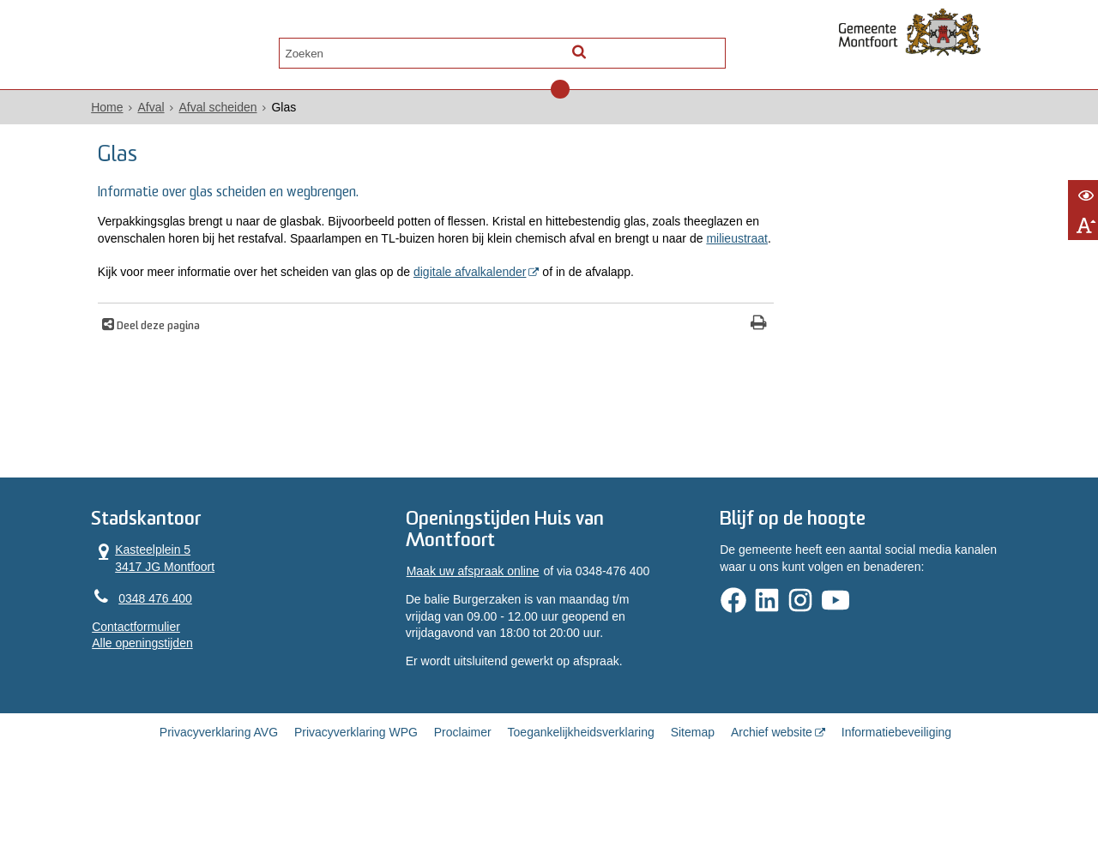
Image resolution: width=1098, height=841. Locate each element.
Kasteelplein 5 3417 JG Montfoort (182, 602)
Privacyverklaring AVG (219, 783)
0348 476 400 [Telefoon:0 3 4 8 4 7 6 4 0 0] (184, 643)
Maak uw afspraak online (481, 618)
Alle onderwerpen (191, 48)
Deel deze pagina (189, 366)
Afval (179, 112)
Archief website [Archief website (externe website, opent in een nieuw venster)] (771, 783)
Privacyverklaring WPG (356, 783)
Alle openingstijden (171, 688)
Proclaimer (463, 783)
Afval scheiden (247, 112)
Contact (301, 48)
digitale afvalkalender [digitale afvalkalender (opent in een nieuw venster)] (501, 293)
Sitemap (693, 783)
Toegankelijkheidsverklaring (581, 783)
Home (136, 112)
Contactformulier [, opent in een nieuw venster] (165, 672)
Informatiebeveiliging (896, 783)
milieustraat (467, 260)
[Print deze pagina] (635, 364)
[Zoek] (697, 47)
